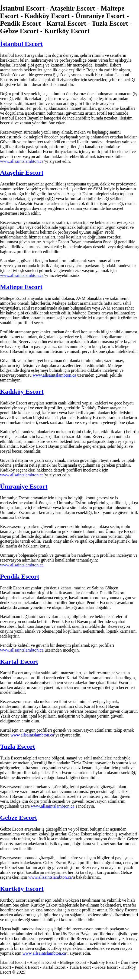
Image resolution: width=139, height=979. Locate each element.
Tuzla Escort (17, 746)
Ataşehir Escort (21, 172)
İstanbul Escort (21, 43)
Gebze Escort (18, 817)
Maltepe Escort (21, 286)
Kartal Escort (19, 661)
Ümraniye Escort (23, 486)
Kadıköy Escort (22, 391)
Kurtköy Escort (22, 888)
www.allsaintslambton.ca (22, 161)
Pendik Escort (19, 576)
